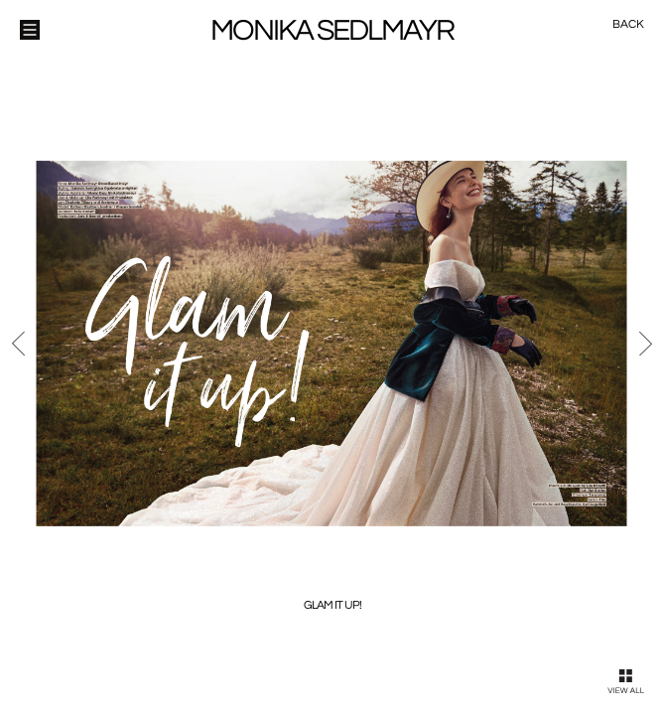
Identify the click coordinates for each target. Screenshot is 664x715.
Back (628, 24)
